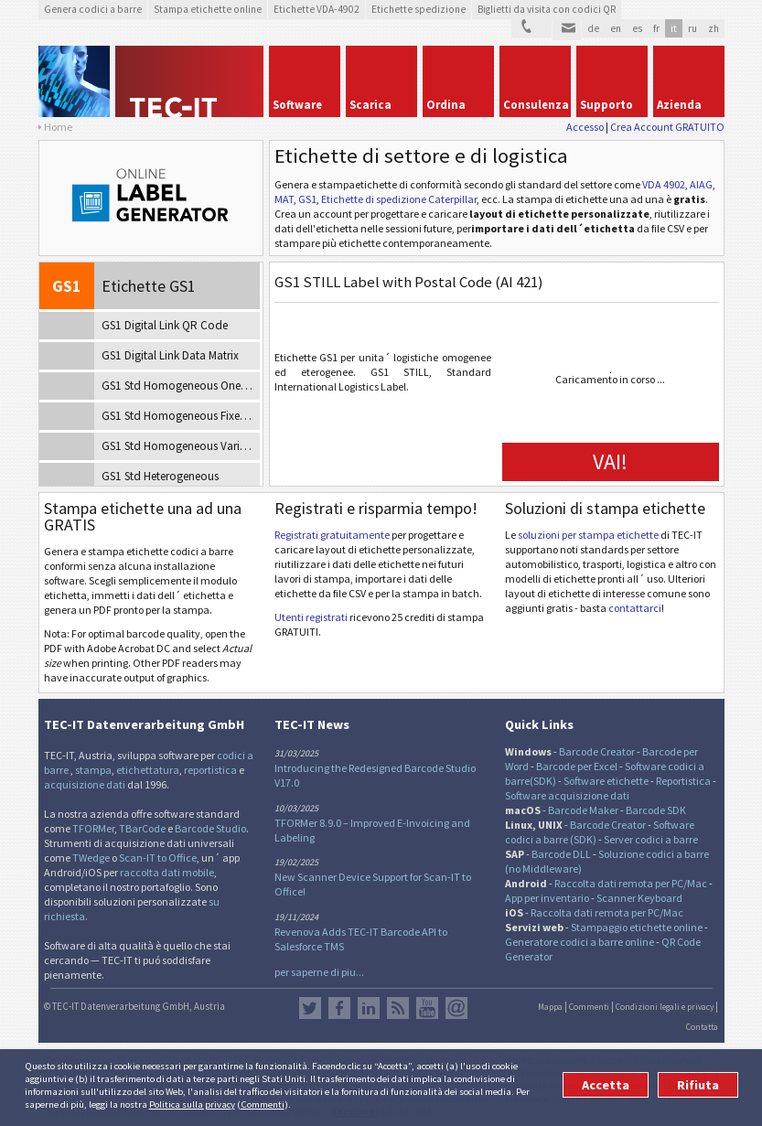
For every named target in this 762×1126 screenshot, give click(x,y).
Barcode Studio (210, 828)
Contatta (702, 1027)
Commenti (262, 1104)
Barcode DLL (561, 854)
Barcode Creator (597, 751)
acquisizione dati (84, 784)
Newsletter (456, 1008)
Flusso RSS (398, 1008)
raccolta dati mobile (167, 872)
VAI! (610, 461)
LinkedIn (369, 1008)
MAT (284, 199)
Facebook (339, 1008)
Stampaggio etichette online (637, 927)
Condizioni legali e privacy (665, 1007)
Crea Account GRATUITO (667, 127)
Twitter (310, 1008)
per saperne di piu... (319, 972)
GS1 (307, 199)
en (615, 28)
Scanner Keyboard (639, 898)
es (637, 28)
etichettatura (147, 770)
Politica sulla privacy (192, 1104)
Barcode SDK (656, 810)
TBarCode (142, 828)
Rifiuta (698, 1085)
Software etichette (606, 781)
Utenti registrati (311, 617)
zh (713, 28)
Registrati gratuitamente (332, 535)
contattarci (634, 608)
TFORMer (93, 828)
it (674, 28)
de (593, 28)
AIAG (701, 184)
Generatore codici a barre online (580, 942)
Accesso (585, 127)
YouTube (427, 1008)
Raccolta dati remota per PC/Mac (630, 883)
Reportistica (683, 781)
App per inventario (547, 898)
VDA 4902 (663, 184)
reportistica (210, 770)
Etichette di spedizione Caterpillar (399, 199)
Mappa (550, 1007)
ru (692, 28)
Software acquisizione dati (567, 795)
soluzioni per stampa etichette (588, 535)
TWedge (91, 857)
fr (656, 28)
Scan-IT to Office (158, 857)
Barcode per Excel (576, 766)
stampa (93, 770)
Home (58, 127)
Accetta (605, 1085)
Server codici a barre (651, 839)
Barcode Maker (583, 810)
